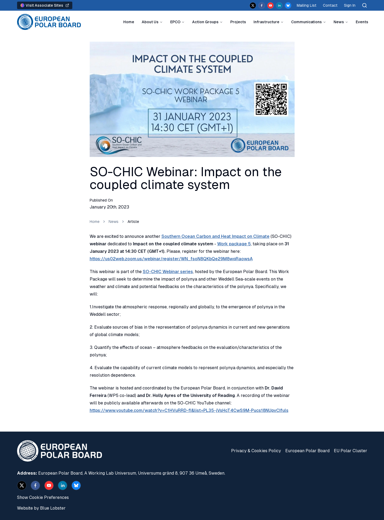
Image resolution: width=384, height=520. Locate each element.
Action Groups (205, 22)
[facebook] (261, 5)
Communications (306, 22)
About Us (150, 22)
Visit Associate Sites (44, 5)
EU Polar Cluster (350, 450)
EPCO (175, 22)
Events (362, 22)
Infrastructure (266, 22)
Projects (238, 22)
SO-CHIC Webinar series (168, 271)
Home (128, 22)
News (339, 22)
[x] (253, 5)
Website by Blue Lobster (41, 508)
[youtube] (270, 5)
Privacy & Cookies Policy (256, 450)
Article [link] (133, 221)
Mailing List (306, 5)
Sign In (349, 5)
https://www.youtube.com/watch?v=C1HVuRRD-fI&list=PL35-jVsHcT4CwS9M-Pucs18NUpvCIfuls (189, 410)
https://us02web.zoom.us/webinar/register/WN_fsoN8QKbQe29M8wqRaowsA (171, 258)
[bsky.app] (288, 5)
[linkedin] (279, 5)
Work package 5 (234, 243)
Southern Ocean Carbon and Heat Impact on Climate (215, 236)
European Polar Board (307, 450)
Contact (330, 5)
